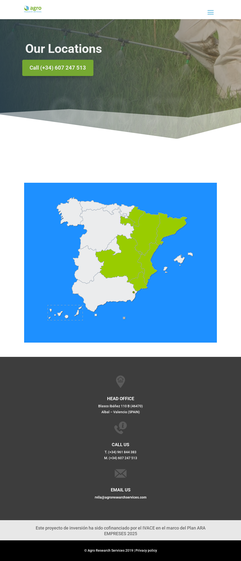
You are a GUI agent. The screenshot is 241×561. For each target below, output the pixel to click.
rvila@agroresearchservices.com (120, 497)
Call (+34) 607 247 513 (54, 68)
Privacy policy (146, 550)
